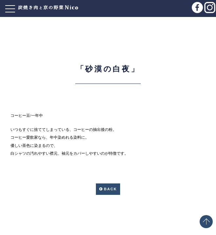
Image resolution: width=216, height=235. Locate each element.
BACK (110, 189)
